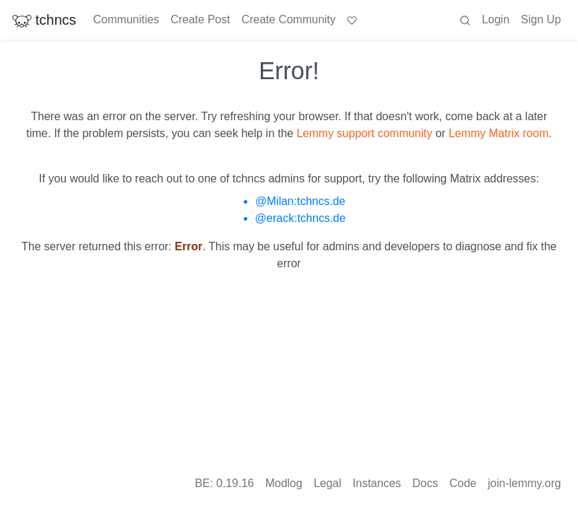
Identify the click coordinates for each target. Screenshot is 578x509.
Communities (126, 19)
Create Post (200, 19)
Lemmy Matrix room (498, 133)
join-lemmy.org (524, 483)
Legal (327, 483)
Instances (377, 483)
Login (495, 19)
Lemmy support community (364, 133)
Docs (425, 483)
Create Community (289, 19)
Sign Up (541, 19)
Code (462, 483)
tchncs (43, 19)
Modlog (283, 483)
